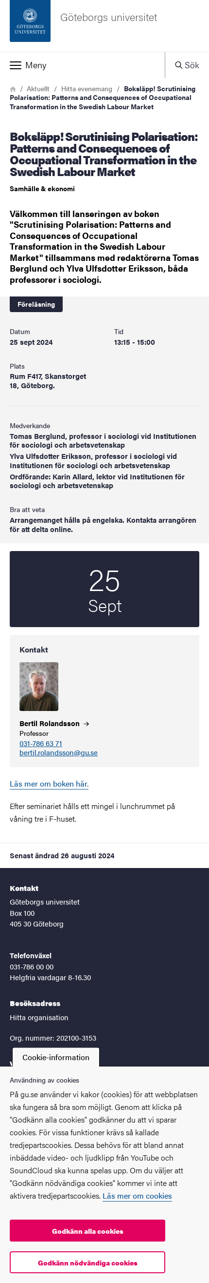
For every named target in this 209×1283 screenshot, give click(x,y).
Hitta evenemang (86, 88)
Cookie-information (55, 1057)
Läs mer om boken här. (49, 783)
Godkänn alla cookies (87, 1231)
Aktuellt (38, 88)
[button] (82, 65)
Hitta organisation (39, 1017)
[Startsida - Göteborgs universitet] (104, 26)
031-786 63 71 (40, 743)
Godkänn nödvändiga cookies (88, 1262)
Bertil (54, 723)
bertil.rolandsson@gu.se (58, 752)
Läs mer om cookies (137, 1195)
